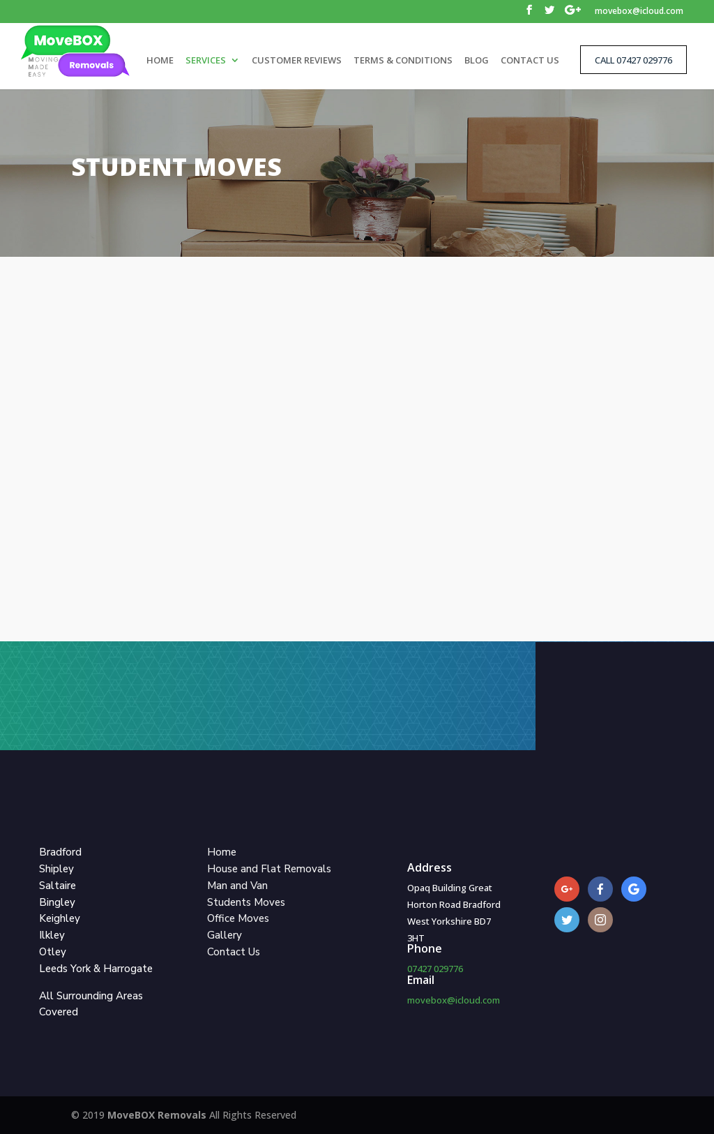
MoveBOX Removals (158, 1114)
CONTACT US (530, 60)
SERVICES (205, 60)
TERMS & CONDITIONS (403, 60)
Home (221, 852)
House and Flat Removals (269, 869)
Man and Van (237, 886)
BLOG (476, 60)
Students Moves (246, 902)
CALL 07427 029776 (633, 60)
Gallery (224, 935)
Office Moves (238, 918)
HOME (160, 60)
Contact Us (233, 952)
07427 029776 (435, 968)
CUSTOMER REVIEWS (297, 60)
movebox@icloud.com (639, 12)
